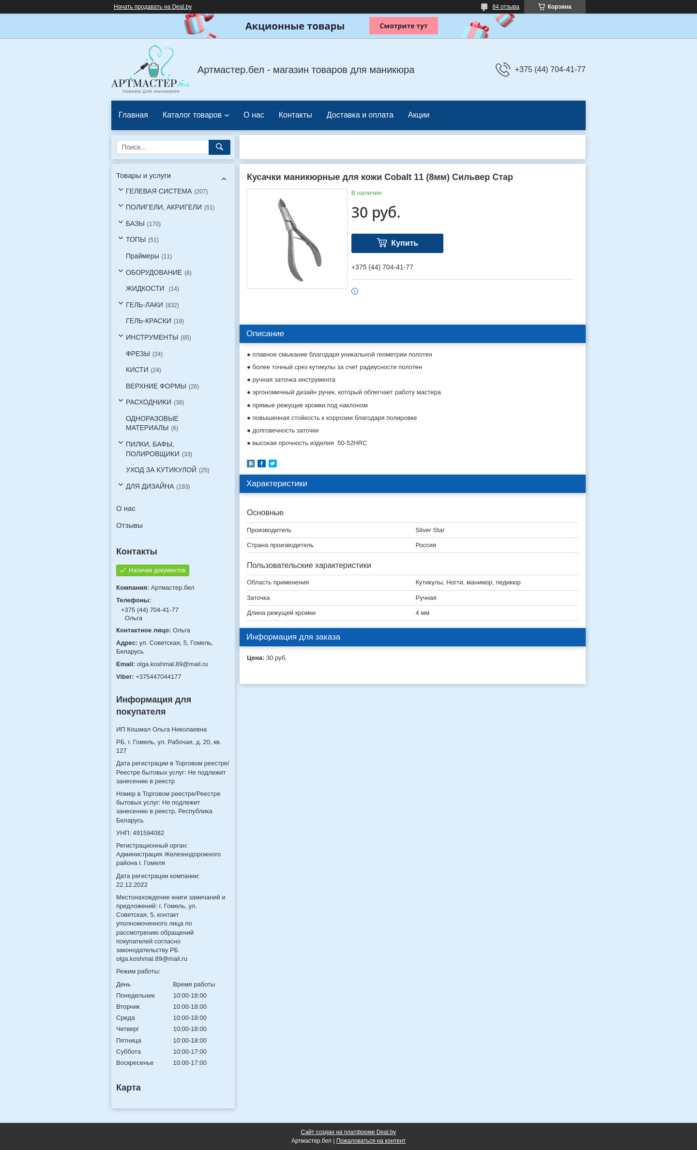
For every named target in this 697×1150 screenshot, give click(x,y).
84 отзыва (505, 6)
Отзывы (129, 525)
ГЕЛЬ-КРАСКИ (148, 321)
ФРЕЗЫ (138, 354)
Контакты (295, 115)
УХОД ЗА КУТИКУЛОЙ (161, 470)
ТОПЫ (136, 239)
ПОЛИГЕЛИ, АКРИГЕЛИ (164, 207)
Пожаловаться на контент (371, 1140)
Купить (404, 243)
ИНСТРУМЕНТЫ (152, 337)
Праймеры (142, 256)
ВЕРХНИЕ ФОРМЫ (156, 386)
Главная (133, 115)
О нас (253, 115)
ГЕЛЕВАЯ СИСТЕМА (159, 191)
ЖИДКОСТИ (146, 288)
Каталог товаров (192, 115)
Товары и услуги (143, 175)
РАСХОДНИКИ (148, 402)
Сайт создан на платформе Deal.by (348, 1132)
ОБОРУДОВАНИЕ (154, 272)
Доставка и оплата (360, 115)
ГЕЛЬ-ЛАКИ (144, 305)
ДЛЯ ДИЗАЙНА (150, 486)
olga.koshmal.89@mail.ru (172, 664)
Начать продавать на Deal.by (153, 6)
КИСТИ (137, 369)
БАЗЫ (135, 223)
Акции (419, 115)
